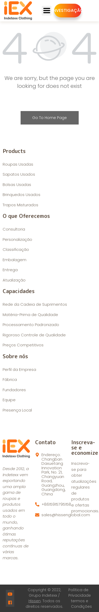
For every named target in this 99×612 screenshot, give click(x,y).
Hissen (35, 601)
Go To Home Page (49, 117)
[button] (67, 10)
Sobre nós (15, 356)
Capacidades (19, 291)
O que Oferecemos (26, 215)
